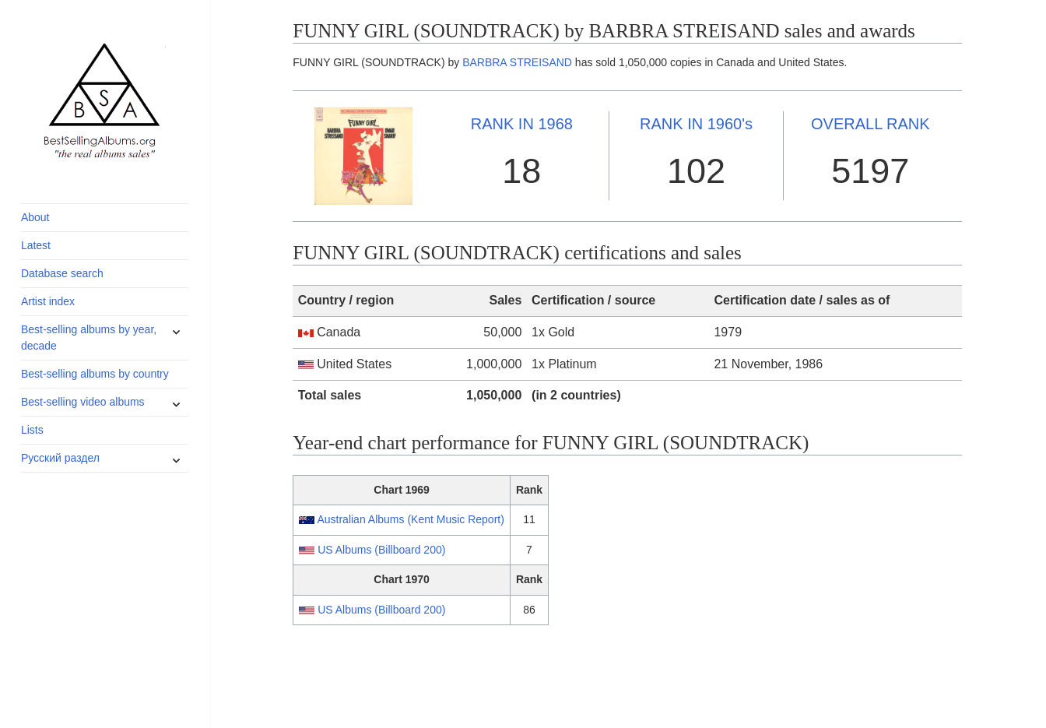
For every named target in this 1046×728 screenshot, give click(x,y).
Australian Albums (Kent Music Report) (410, 519)
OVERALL (870, 123)
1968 (522, 123)
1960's (696, 123)
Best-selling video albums (83, 402)
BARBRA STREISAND (517, 62)
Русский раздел (60, 458)
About (35, 217)
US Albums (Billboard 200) (381, 549)
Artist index (48, 301)
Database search (62, 273)
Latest (36, 245)
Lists (32, 430)
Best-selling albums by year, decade (88, 337)
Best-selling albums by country (95, 374)
